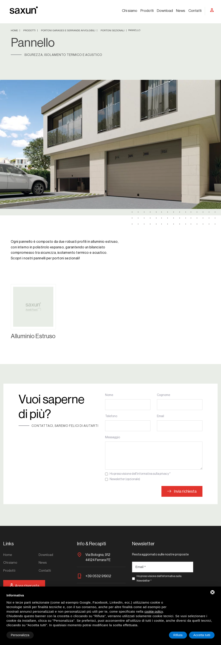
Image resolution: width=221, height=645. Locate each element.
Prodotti (147, 11)
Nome (109, 395)
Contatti (195, 11)
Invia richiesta (182, 491)
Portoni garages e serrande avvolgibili (68, 30)
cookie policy (153, 611)
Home (15, 30)
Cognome (163, 395)
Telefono (111, 416)
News (180, 11)
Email (160, 416)
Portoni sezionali (113, 30)
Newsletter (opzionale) (125, 479)
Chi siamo (129, 11)
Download (165, 11)
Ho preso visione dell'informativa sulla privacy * (140, 473)
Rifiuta (178, 635)
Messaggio (112, 437)
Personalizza (20, 635)
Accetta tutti (201, 635)
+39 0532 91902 (98, 576)
